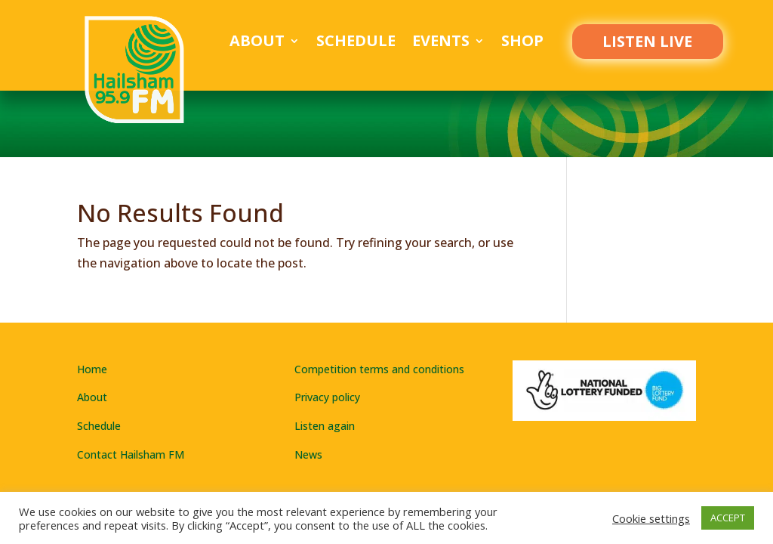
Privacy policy (327, 397)
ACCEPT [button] (727, 517)
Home (92, 369)
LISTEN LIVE (647, 41)
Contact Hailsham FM (130, 454)
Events (441, 43)
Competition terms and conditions (379, 369)
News (308, 454)
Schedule (356, 43)
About (257, 43)
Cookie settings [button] (651, 518)
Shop (522, 43)
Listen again (324, 426)
